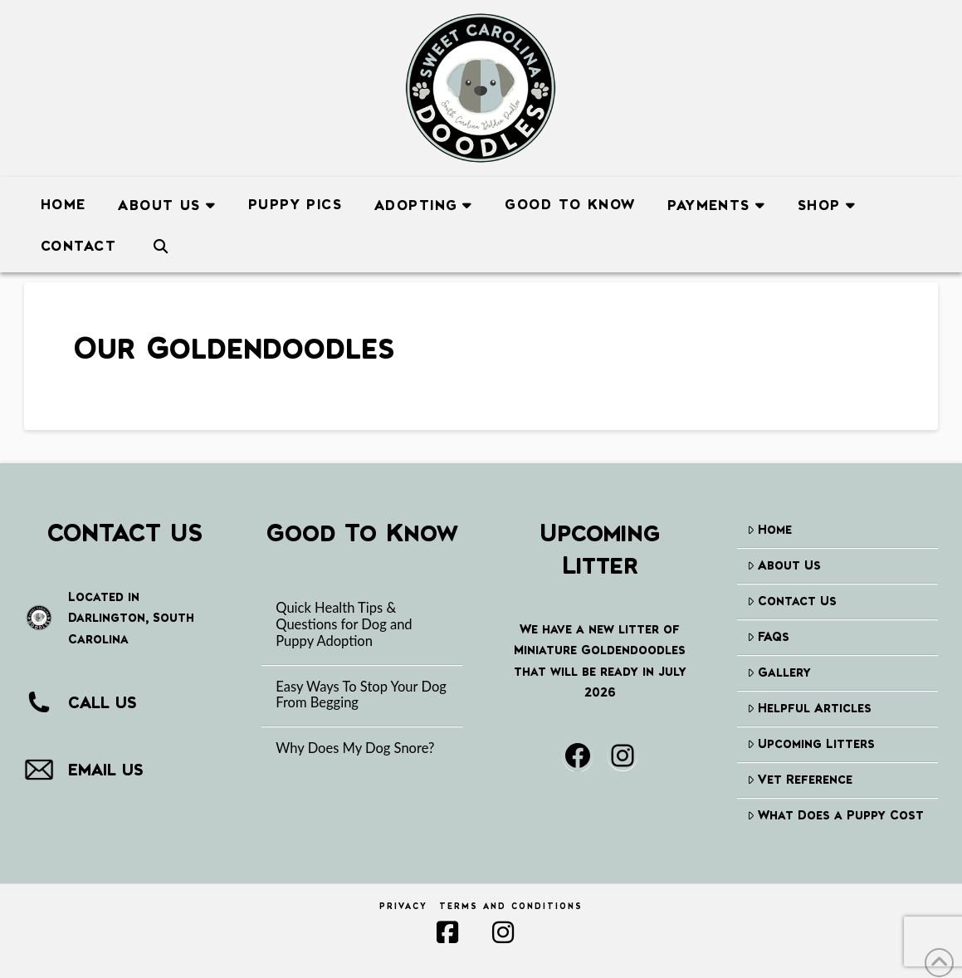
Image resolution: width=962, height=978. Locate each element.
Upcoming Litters (811, 743)
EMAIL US (106, 769)
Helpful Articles (809, 708)
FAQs (768, 636)
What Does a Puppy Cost (835, 815)
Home (769, 529)
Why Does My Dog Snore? (355, 748)
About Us (784, 565)
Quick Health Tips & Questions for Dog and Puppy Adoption (344, 624)
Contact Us (792, 601)
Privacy (403, 906)
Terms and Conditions (511, 906)
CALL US (102, 702)
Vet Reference (799, 779)
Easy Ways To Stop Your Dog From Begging (361, 695)
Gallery (779, 672)
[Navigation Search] (160, 243)
